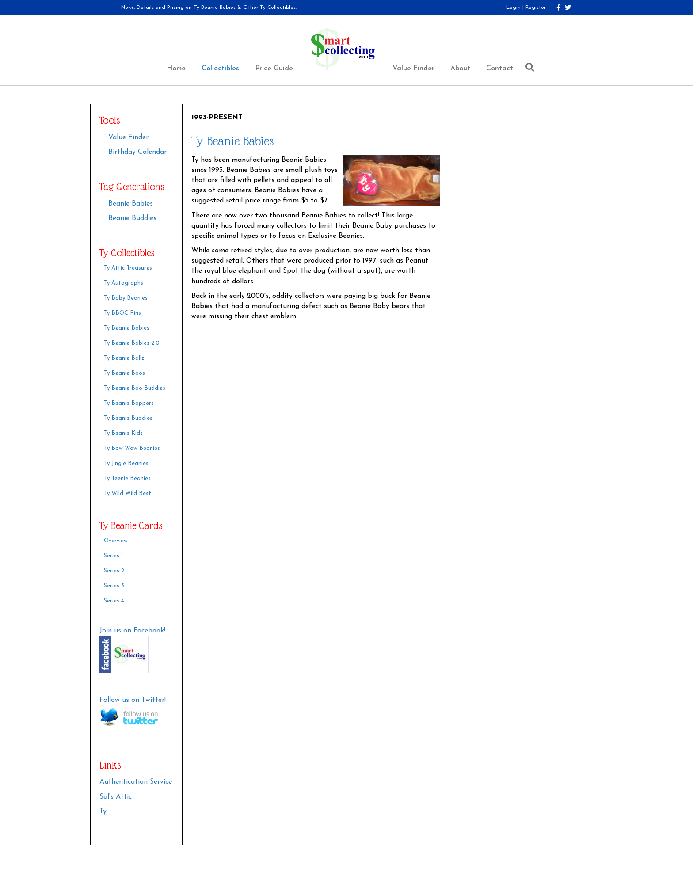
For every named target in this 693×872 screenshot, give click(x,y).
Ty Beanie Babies (126, 328)
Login (513, 7)
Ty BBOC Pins (122, 313)
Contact (499, 68)
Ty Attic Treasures (128, 268)
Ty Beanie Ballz (124, 358)
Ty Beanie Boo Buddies (134, 388)
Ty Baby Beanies (126, 298)
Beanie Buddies (132, 218)
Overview (116, 541)
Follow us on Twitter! (132, 700)
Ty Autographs (123, 283)
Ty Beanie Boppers (129, 403)
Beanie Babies (130, 203)
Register (535, 7)
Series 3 (114, 586)
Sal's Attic (115, 796)
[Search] (527, 67)
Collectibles (220, 68)
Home (176, 68)
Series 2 (114, 571)
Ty (103, 811)
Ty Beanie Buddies (128, 418)
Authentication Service (135, 781)
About (460, 68)
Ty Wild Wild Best (127, 493)
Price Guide (274, 68)
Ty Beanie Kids (123, 433)
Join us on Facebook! (132, 630)
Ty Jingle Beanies (126, 463)
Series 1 (113, 556)
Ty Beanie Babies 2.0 (132, 343)
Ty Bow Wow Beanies (132, 448)
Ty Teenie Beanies (127, 478)
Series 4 (114, 601)
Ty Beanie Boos (124, 373)
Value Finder (413, 68)
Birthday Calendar (137, 152)
